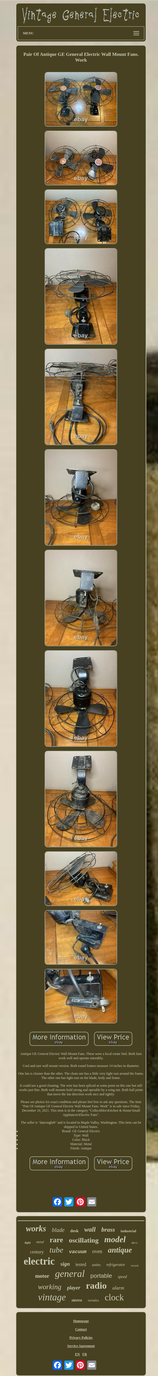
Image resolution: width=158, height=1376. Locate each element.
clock (114, 1297)
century (37, 1251)
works (36, 1228)
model (115, 1239)
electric (39, 1261)
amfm (96, 1265)
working (49, 1287)
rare (56, 1240)
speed (122, 1277)
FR (84, 1354)
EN (77, 1354)
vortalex (93, 1300)
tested (80, 1264)
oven (97, 1251)
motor (42, 1276)
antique (120, 1250)
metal (40, 1242)
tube (56, 1249)
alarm (118, 1288)
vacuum (77, 1252)
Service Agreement (81, 1346)
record (134, 1265)
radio (96, 1285)
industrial (128, 1231)
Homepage (81, 1321)
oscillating (84, 1240)
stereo (76, 1300)
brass (108, 1229)
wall (90, 1229)
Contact (81, 1329)
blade (58, 1230)
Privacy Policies (81, 1338)
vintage (52, 1297)
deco (134, 1242)
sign (65, 1264)
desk (74, 1230)
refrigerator (115, 1265)
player (73, 1288)
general (70, 1273)
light (28, 1242)
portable (101, 1275)
